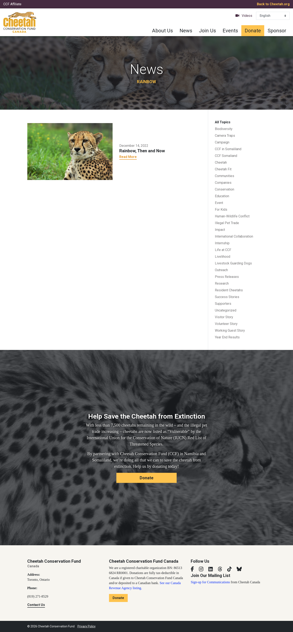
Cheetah (221, 162)
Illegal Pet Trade (227, 223)
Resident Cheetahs (229, 290)
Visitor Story (224, 317)
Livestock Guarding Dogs (233, 263)
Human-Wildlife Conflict (232, 216)
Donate (253, 31)
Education (222, 196)
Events (230, 31)
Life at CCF (223, 250)
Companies (223, 183)
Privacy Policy (87, 626)
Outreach (221, 270)
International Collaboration (234, 236)
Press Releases (227, 277)
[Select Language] (273, 16)
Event (219, 203)
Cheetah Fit (223, 169)
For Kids (221, 210)
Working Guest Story (230, 330)
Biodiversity (224, 129)
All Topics (222, 122)
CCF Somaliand (226, 156)
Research (222, 283)
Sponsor (277, 31)
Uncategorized (225, 310)
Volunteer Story (226, 324)
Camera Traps (225, 136)
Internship (222, 243)
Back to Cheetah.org (273, 4)
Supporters (223, 304)
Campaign (222, 142)
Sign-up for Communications (210, 582)
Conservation (224, 189)
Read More (128, 157)
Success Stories (227, 297)
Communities (224, 176)
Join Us (207, 31)
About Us (162, 31)
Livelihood (222, 257)
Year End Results (227, 337)
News (186, 31)
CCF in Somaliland (228, 149)
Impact (220, 230)
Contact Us (36, 605)
